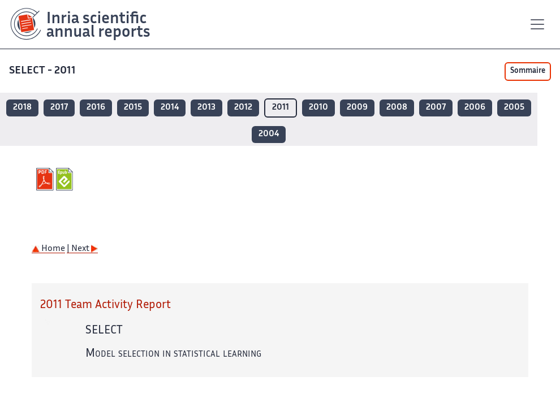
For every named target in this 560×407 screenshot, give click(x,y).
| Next (82, 249)
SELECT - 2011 (42, 71)
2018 (22, 107)
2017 (59, 107)
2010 (318, 107)
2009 (357, 107)
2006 (474, 107)
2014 (170, 107)
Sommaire (527, 71)
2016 (96, 107)
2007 (436, 107)
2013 (206, 107)
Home (48, 249)
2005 (514, 107)
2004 (269, 134)
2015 (133, 107)
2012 (243, 107)
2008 (396, 107)
